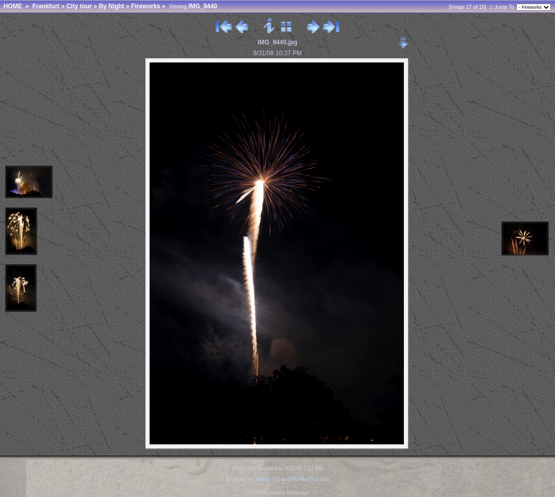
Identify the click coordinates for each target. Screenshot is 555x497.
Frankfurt (46, 6)
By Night (111, 6)
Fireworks (145, 6)
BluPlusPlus (304, 479)
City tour (79, 6)
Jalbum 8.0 (267, 479)
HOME (13, 6)
